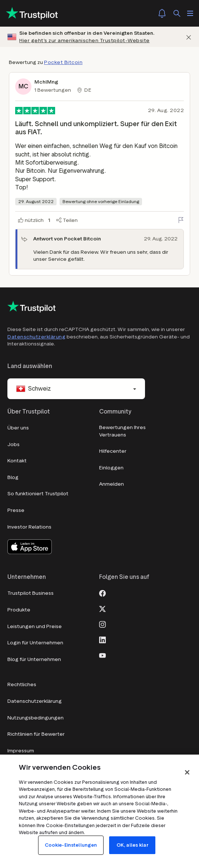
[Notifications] (162, 13)
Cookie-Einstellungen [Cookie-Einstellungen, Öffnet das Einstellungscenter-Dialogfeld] (71, 845)
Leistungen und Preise (34, 626)
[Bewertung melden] (181, 220)
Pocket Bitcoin (63, 62)
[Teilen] (67, 220)
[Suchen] (176, 13)
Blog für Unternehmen (34, 659)
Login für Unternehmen (35, 643)
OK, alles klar (132, 845)
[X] (102, 608)
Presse (15, 510)
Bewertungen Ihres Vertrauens (122, 431)
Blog (12, 477)
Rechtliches (21, 684)
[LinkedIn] (102, 639)
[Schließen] (189, 36)
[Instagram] (102, 623)
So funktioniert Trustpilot (37, 493)
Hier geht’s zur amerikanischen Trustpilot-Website (84, 40)
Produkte (18, 610)
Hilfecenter (113, 451)
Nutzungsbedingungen (35, 718)
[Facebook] (102, 592)
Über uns (18, 428)
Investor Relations (29, 527)
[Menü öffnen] (190, 13)
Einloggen (111, 468)
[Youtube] (102, 654)
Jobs (13, 444)
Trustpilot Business (30, 593)
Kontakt (17, 461)
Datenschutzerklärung (36, 337)
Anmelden (111, 484)
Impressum (20, 751)
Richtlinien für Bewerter (36, 734)
